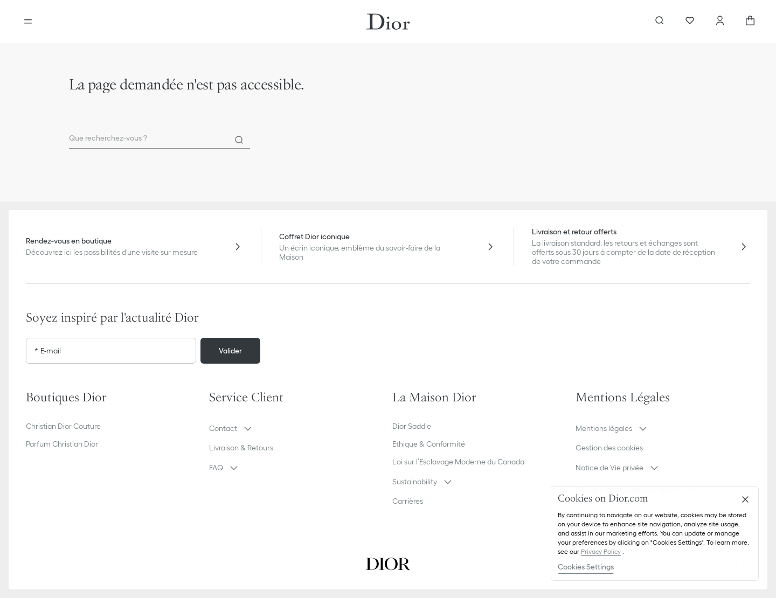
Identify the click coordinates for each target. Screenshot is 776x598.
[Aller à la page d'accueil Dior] (388, 21)
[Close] (745, 499)
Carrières (407, 501)
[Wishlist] (689, 21)
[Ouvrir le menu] (28, 21)
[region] (655, 533)
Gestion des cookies (609, 447)
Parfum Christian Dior (62, 444)
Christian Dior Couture (63, 426)
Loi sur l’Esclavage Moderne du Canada (458, 461)
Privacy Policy (601, 551)
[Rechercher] (239, 140)
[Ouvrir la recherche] (659, 21)
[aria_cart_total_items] (750, 21)
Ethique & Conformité (428, 444)
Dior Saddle (411, 426)
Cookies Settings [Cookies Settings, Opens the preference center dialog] (586, 566)
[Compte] (719, 21)
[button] (296, 428)
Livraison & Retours (241, 447)
